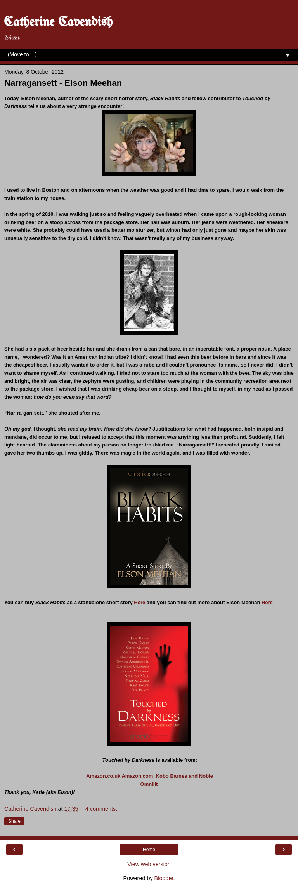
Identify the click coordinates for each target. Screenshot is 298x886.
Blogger (163, 878)
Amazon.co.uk (103, 776)
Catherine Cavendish (58, 23)
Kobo (162, 776)
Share (14, 821)
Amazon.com (137, 776)
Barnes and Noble (191, 776)
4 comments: (101, 809)
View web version (149, 864)
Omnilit (149, 784)
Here (139, 602)
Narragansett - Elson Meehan (63, 83)
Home (149, 849)
